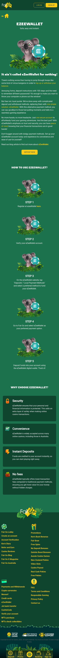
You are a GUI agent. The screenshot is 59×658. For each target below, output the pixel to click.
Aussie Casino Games (40, 556)
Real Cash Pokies (38, 572)
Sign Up (51, 5)
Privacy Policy (37, 599)
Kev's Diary (6, 544)
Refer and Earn (7, 547)
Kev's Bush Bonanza (39, 537)
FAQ (33, 587)
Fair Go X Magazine (9, 559)
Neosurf (4, 594)
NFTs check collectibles (11, 621)
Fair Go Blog (6, 555)
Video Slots (36, 564)
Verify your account (9, 614)
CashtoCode (6, 610)
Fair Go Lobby (7, 532)
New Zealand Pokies (40, 560)
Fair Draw (35, 541)
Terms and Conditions (40, 591)
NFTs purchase (7, 618)
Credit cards (6, 598)
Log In (39, 5)
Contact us (35, 603)
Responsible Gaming (40, 595)
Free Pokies (36, 575)
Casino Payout (37, 568)
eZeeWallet (6, 602)
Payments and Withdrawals (13, 587)
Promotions (36, 533)
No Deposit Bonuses (39, 548)
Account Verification (10, 540)
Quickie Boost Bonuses (41, 552)
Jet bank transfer (8, 606)
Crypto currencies (9, 590)
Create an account (9, 536)
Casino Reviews (8, 551)
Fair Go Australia (8, 563)
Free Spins (35, 544)
